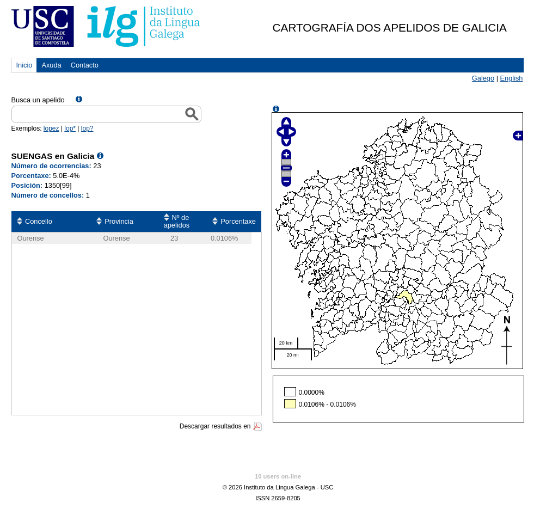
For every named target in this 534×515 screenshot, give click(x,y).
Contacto (85, 65)
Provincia (119, 221)
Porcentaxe (238, 221)
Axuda (51, 65)
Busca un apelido (38, 100)
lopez (51, 128)
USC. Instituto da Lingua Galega (106, 26)
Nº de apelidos (177, 221)
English (511, 78)
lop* (70, 128)
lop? (87, 128)
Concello (38, 221)
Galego (483, 78)
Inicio (24, 65)
